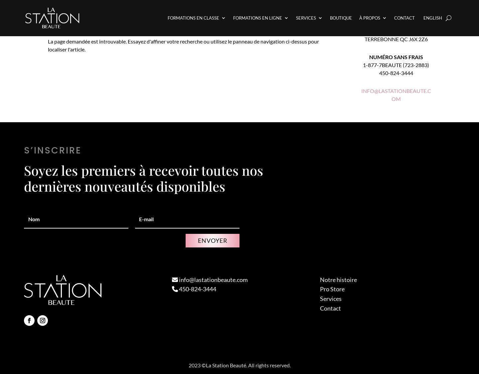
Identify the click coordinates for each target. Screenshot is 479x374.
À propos (369, 18)
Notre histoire (338, 279)
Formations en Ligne (257, 18)
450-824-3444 (194, 289)
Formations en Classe (193, 18)
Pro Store (332, 289)
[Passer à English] (432, 18)
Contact (404, 18)
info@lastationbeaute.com (210, 279)
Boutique (341, 18)
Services (306, 18)
